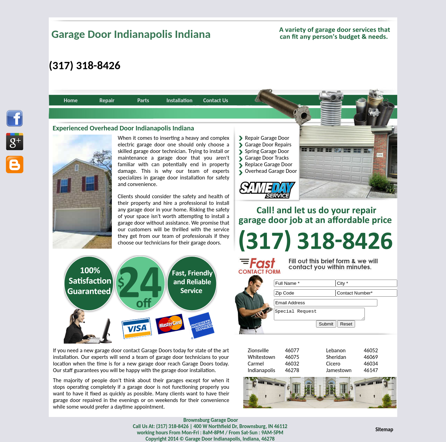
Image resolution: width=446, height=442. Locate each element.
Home (71, 100)
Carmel (256, 363)
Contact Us (215, 100)
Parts (143, 100)
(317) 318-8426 (84, 65)
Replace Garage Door (268, 164)
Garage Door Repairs (268, 144)
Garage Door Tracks (267, 157)
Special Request (324, 315)
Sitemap (384, 429)
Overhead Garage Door (271, 171)
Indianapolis (261, 370)
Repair (107, 100)
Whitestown (261, 357)
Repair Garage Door (267, 138)
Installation (180, 100)
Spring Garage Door (267, 151)
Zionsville (258, 350)
